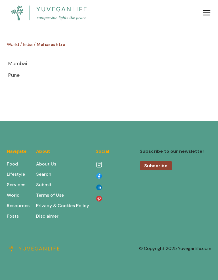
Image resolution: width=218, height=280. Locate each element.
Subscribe (155, 166)
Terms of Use (50, 195)
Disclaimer (47, 216)
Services (16, 185)
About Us (46, 164)
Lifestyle (16, 174)
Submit (44, 185)
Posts (13, 216)
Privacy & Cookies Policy (62, 206)
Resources (18, 206)
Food (12, 164)
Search (43, 174)
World (13, 195)
